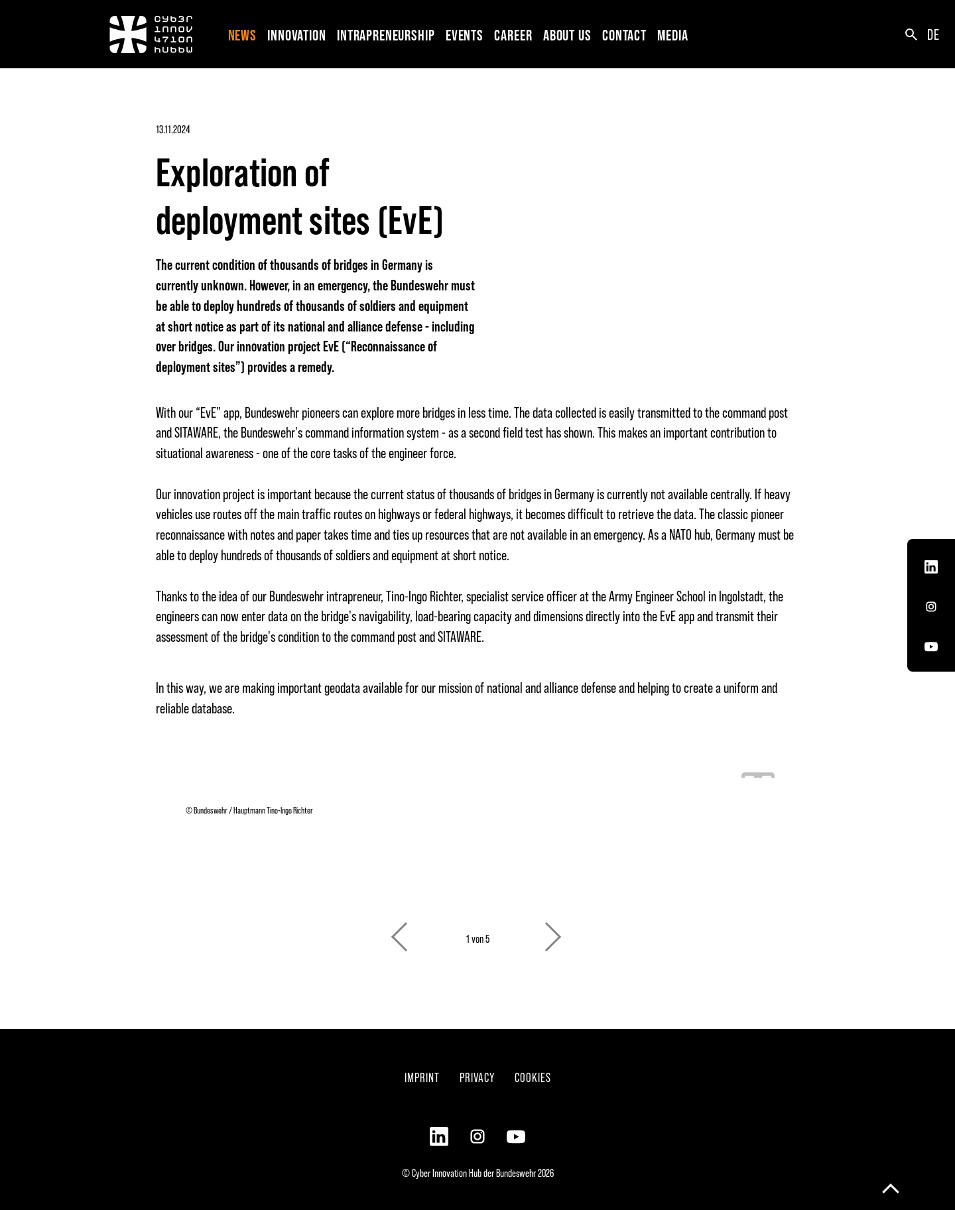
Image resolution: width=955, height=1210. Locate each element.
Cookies (533, 1077)
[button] (299, 34)
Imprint (422, 1077)
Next (554, 930)
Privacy (477, 1077)
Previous (400, 930)
